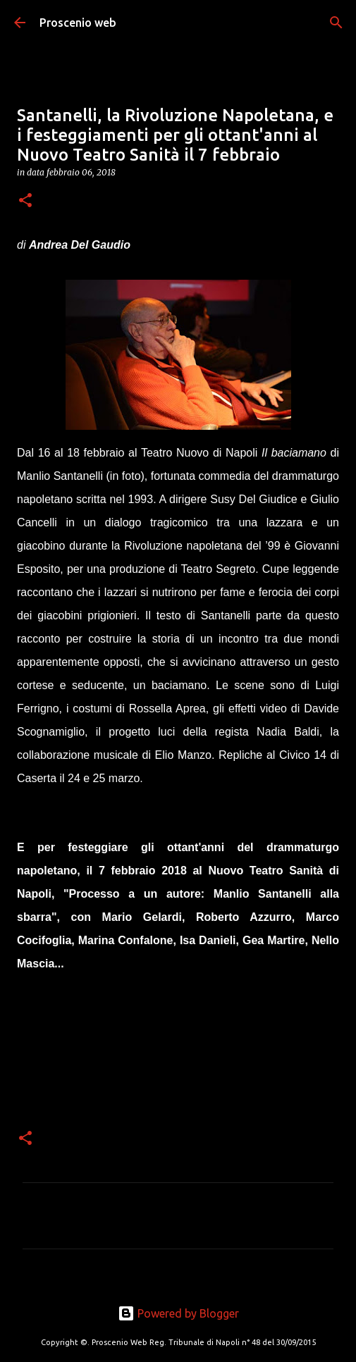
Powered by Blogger (178, 1313)
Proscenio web (77, 22)
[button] (25, 201)
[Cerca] (336, 22)
